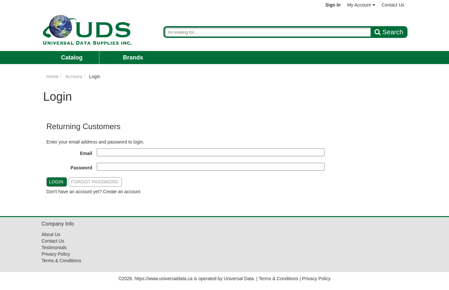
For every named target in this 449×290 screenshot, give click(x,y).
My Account (361, 5)
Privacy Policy (56, 254)
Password (81, 167)
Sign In (333, 5)
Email (86, 153)
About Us (51, 234)
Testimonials (54, 247)
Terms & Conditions (61, 260)
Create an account (121, 191)
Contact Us (393, 5)
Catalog (72, 57)
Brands (133, 57)
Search (388, 32)
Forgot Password (94, 181)
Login (56, 181)
